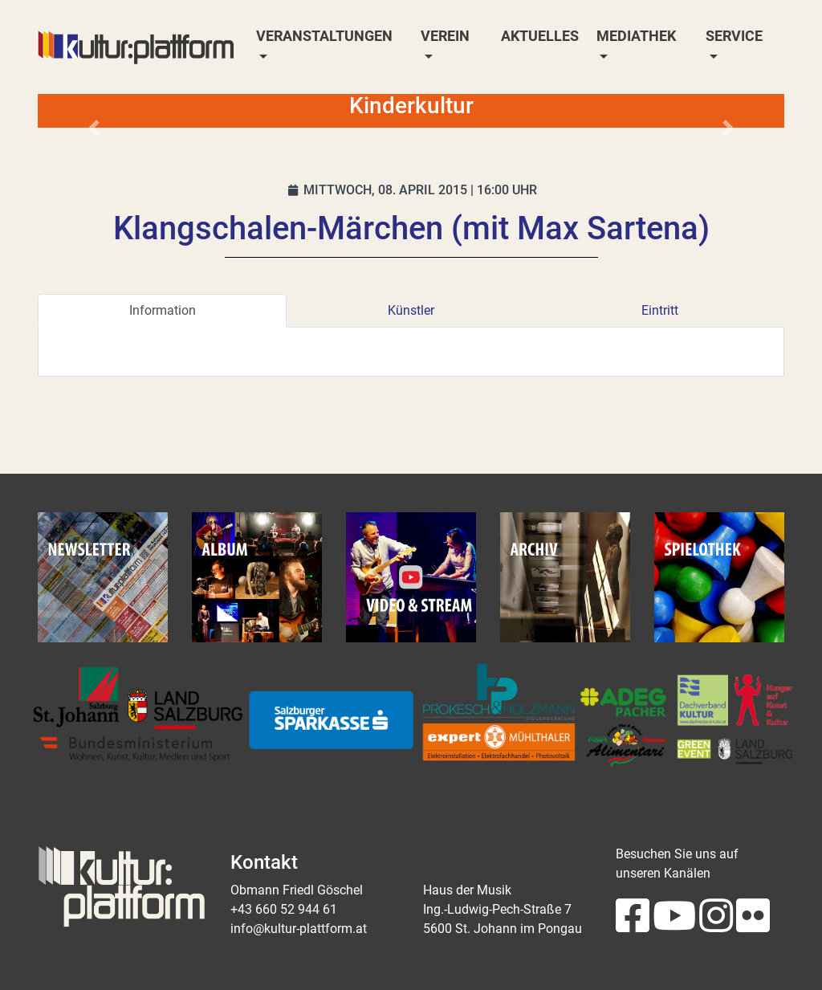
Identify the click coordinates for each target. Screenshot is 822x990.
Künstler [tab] (411, 310)
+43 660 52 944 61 (283, 909)
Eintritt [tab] (659, 310)
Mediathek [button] (636, 36)
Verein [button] (445, 36)
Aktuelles (540, 36)
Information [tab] (162, 310)
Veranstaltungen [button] (324, 36)
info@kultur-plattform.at (298, 928)
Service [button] (734, 36)
